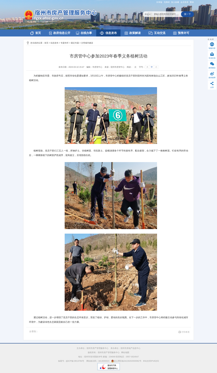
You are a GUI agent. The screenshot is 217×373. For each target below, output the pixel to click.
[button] (159, 2)
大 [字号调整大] (147, 67)
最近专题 (75, 43)
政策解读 (133, 33)
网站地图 (125, 352)
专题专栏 (65, 43)
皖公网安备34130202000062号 (126, 361)
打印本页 (186, 332)
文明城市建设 (87, 43)
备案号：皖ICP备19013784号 (71, 361)
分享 (212, 87)
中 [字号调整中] (152, 67)
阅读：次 (131, 67)
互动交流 (157, 33)
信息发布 (108, 33)
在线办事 (84, 33)
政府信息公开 (59, 33)
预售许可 (181, 33)
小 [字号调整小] (156, 67)
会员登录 (184, 2)
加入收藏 (175, 2)
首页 (35, 33)
